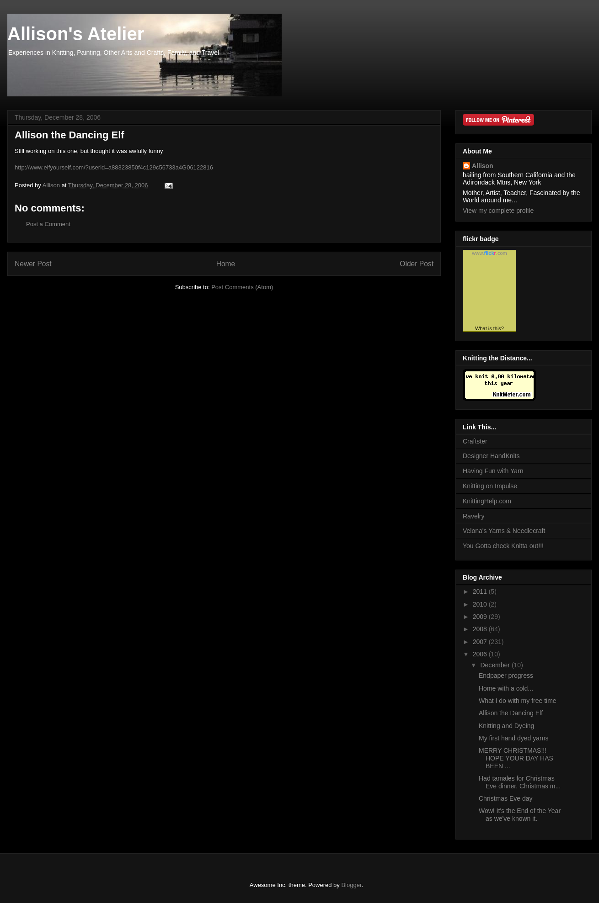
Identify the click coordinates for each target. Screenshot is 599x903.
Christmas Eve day (505, 798)
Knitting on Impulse (490, 486)
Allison (482, 165)
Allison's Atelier (75, 34)
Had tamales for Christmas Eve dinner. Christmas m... (520, 782)
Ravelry (473, 516)
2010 (481, 604)
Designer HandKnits (491, 455)
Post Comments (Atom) (242, 287)
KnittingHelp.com (487, 501)
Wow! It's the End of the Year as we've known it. (520, 814)
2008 (481, 629)
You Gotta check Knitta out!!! (503, 545)
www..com (489, 253)
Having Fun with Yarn (493, 471)
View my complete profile (498, 210)
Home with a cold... (506, 688)
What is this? (489, 328)
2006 (481, 654)
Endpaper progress (506, 675)
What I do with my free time (517, 700)
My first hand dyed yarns (514, 738)
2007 (481, 641)
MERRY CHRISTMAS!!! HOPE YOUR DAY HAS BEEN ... (516, 758)
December (495, 665)
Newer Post (33, 264)
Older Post (416, 264)
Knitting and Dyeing (506, 725)
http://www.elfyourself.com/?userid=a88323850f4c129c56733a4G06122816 (114, 167)
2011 (481, 591)
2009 (481, 616)
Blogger (351, 885)
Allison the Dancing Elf (511, 713)
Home (225, 264)
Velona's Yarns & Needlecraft (504, 530)
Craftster (475, 441)
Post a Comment (48, 224)
